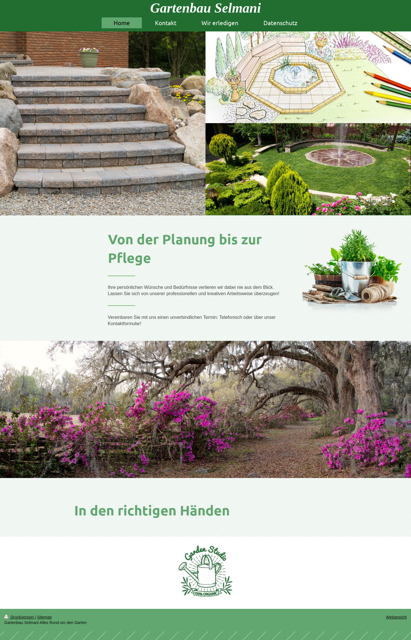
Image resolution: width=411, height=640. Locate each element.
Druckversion (19, 617)
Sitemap (44, 617)
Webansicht (396, 617)
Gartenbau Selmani (205, 7)
